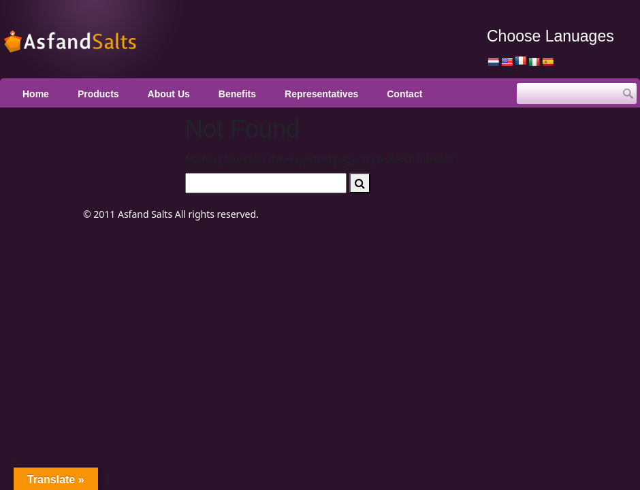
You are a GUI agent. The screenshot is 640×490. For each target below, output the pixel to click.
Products (98, 93)
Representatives (321, 93)
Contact (404, 93)
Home (35, 93)
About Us (169, 93)
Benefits (237, 93)
